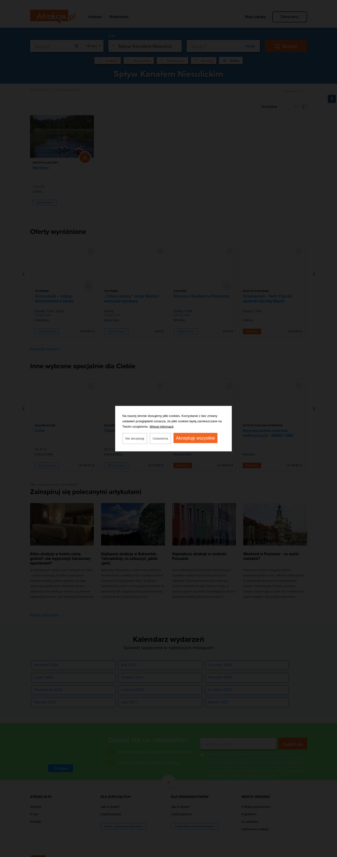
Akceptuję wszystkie (195, 437)
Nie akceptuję (135, 438)
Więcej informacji (161, 426)
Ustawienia (160, 438)
